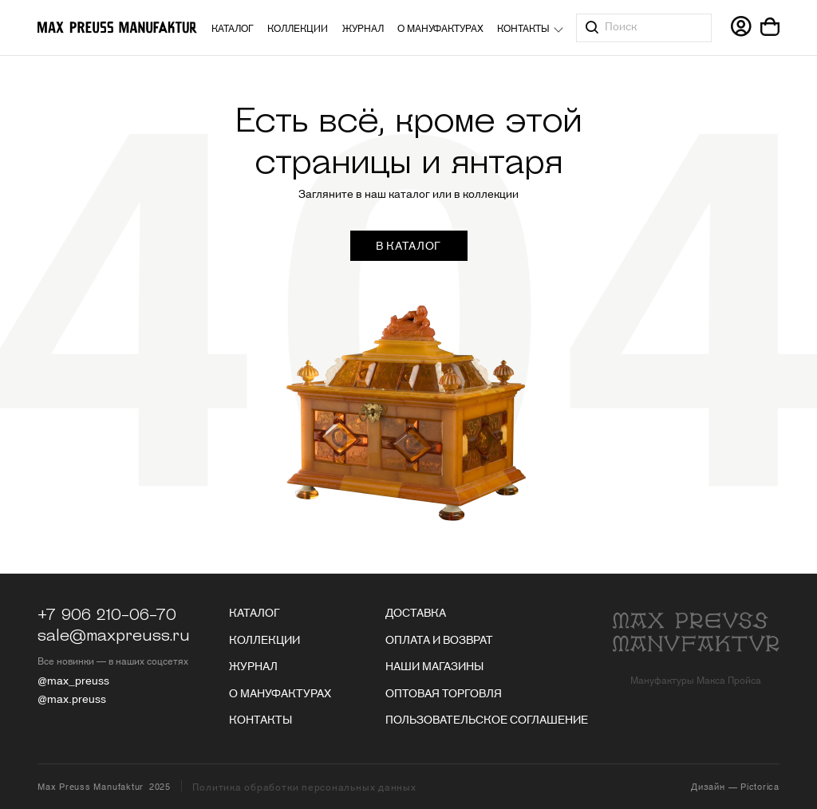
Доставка (415, 612)
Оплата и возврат (439, 639)
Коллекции (297, 27)
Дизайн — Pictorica (735, 785)
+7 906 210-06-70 (106, 615)
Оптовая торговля (443, 692)
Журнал (363, 27)
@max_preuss (73, 680)
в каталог (408, 245)
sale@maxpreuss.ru (113, 635)
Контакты (523, 27)
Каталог (232, 27)
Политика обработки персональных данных (304, 786)
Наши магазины (434, 665)
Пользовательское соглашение (486, 719)
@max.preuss (71, 698)
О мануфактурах (440, 27)
